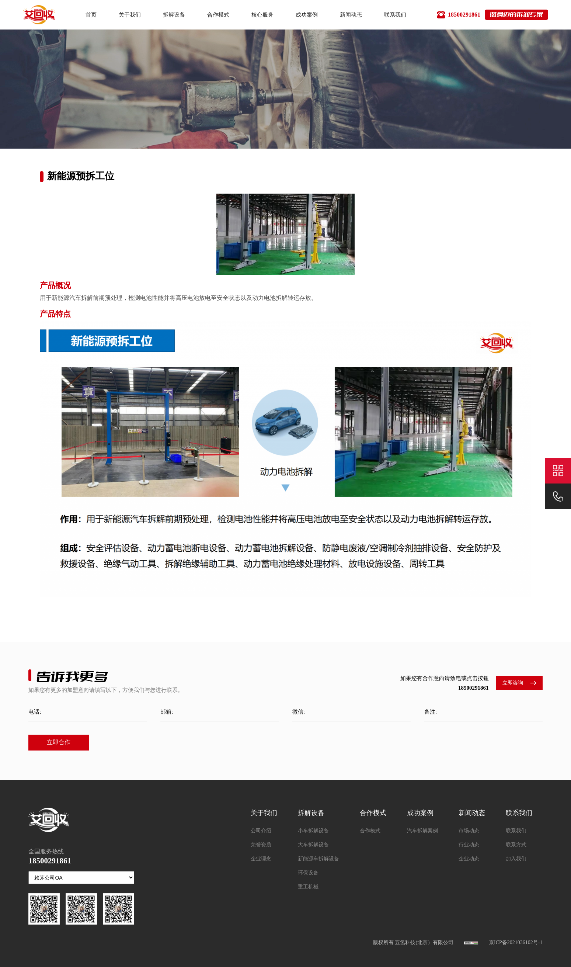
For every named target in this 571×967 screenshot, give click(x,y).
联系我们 (516, 830)
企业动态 (469, 859)
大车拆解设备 (313, 845)
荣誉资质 (261, 845)
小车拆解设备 (313, 830)
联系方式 (516, 845)
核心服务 (262, 15)
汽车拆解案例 (422, 830)
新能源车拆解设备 (318, 859)
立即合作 (58, 742)
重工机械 (308, 887)
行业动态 (469, 845)
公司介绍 (261, 830)
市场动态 (469, 830)
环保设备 (308, 873)
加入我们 (516, 859)
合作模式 (218, 15)
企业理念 (261, 859)
